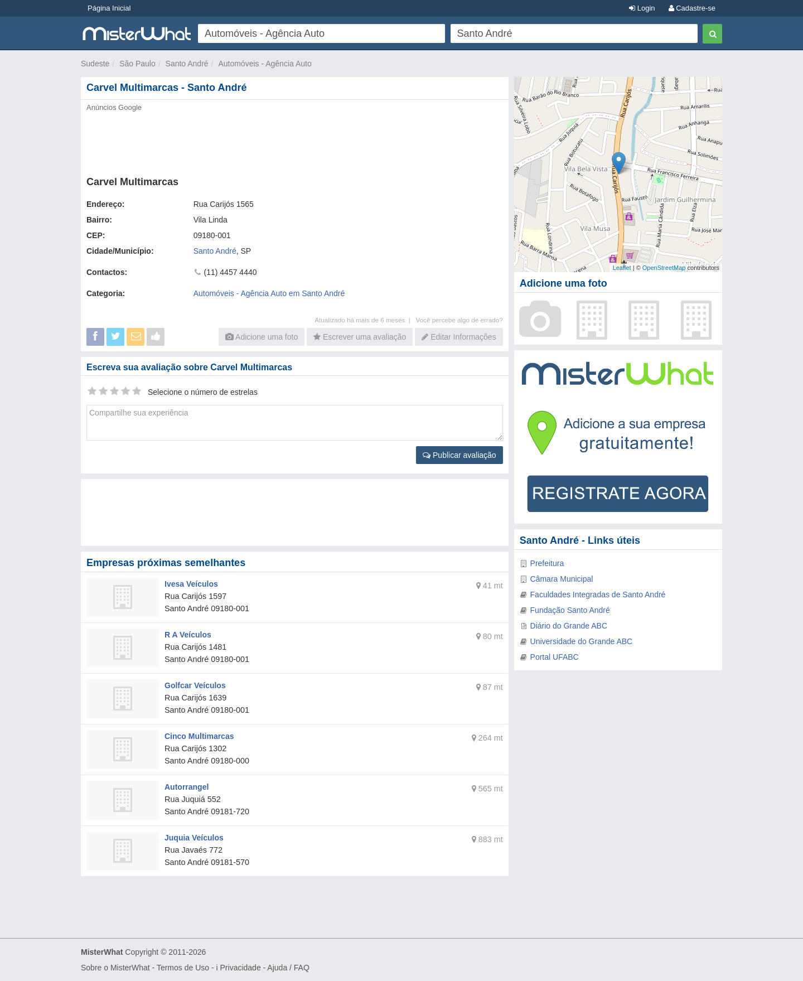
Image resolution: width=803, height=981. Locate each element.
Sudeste (95, 63)
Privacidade (240, 967)
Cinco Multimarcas (199, 736)
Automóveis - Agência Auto (264, 63)
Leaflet (622, 267)
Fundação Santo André (570, 610)
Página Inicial (109, 8)
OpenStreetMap (664, 267)
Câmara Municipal (561, 578)
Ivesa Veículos (191, 583)
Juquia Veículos (194, 837)
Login (642, 8)
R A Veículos (188, 634)
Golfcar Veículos (195, 685)
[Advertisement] (294, 140)
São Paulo (137, 63)
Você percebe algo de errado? (458, 319)
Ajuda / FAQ (288, 967)
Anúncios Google (114, 107)
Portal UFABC (554, 657)
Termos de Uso (183, 967)
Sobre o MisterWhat (115, 967)
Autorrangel (187, 786)
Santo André (187, 63)
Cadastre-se (692, 8)
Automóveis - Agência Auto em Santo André (269, 293)
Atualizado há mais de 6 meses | (365, 319)
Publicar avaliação (459, 455)
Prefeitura (547, 563)
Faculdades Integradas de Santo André (598, 594)
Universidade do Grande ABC (581, 641)
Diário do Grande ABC (569, 625)
